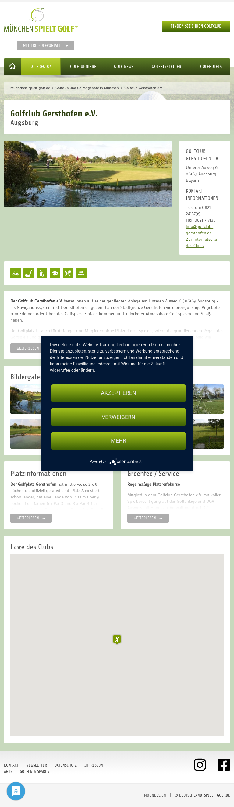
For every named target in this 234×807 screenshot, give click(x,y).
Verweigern (118, 417)
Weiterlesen (31, 348)
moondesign (155, 795)
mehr (118, 441)
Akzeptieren (118, 393)
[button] (117, 639)
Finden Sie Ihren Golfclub (196, 26)
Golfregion (41, 66)
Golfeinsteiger (166, 66)
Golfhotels (211, 66)
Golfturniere (83, 66)
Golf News (123, 66)
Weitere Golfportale (42, 45)
